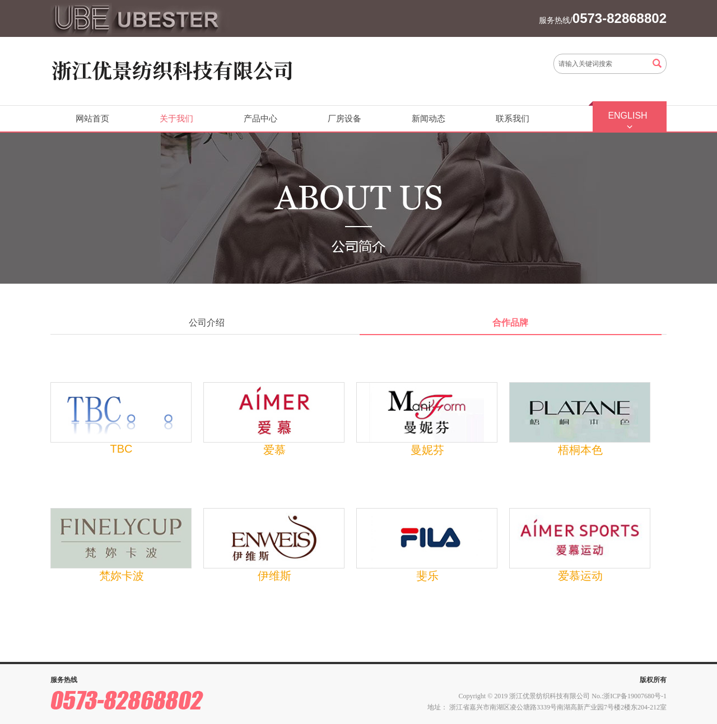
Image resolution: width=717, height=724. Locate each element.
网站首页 (92, 118)
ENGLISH (627, 115)
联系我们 (512, 118)
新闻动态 (428, 118)
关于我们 (176, 118)
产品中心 (260, 118)
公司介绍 (207, 322)
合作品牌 (510, 322)
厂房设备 (344, 118)
